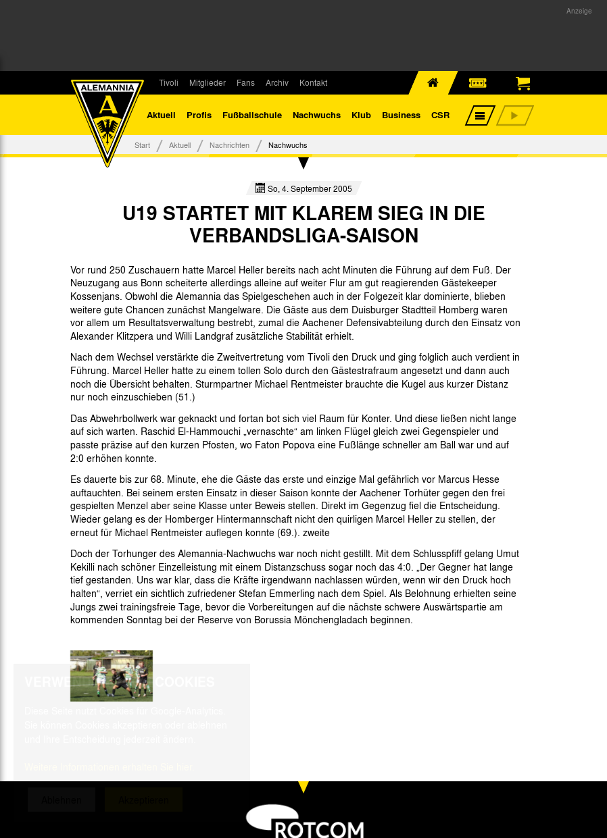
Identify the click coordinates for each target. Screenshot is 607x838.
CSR (440, 114)
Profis (199, 114)
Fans (246, 82)
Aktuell (161, 114)
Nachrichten (229, 144)
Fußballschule (252, 114)
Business (401, 114)
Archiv (277, 82)
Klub (361, 114)
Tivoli (168, 82)
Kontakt (313, 82)
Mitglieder (207, 82)
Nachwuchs (317, 114)
